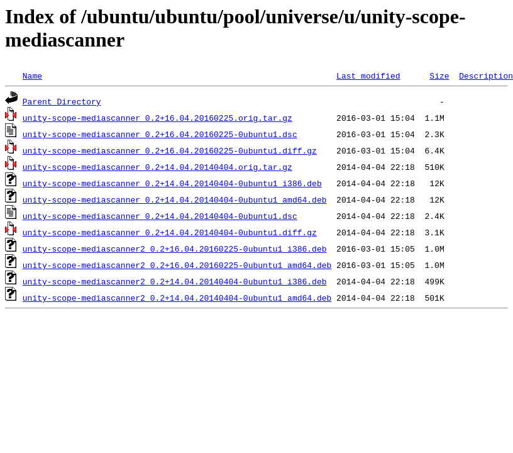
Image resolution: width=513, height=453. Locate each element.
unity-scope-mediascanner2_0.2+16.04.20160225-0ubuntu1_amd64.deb (177, 265)
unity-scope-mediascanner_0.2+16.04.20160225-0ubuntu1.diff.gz (170, 150)
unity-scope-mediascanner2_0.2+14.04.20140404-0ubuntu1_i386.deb (175, 281)
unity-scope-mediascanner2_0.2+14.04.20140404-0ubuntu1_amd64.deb (177, 297)
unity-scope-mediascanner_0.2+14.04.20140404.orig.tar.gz (157, 166)
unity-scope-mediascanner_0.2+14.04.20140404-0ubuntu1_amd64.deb (175, 199)
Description (486, 75)
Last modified (368, 75)
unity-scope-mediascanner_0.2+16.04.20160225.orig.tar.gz (157, 117)
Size (439, 75)
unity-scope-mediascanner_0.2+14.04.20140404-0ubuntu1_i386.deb (172, 183)
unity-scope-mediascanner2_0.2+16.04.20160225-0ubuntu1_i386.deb (175, 248)
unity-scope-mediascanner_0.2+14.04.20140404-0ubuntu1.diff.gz (170, 232)
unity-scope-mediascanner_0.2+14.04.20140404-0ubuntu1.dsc (160, 215)
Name (32, 75)
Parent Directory (62, 101)
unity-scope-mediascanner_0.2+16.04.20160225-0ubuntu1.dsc (160, 134)
